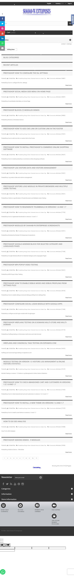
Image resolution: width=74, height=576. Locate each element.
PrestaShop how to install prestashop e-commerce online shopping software (36, 148)
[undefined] (7, 545)
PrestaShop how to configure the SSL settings (25, 73)
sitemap (69, 44)
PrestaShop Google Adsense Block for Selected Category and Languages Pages (32, 245)
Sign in (70, 3)
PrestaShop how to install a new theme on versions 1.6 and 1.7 (33, 403)
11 (36, 458)
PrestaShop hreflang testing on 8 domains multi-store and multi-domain (35, 323)
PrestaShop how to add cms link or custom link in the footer (33, 128)
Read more (68, 85)
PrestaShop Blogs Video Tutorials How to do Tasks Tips (32, 78)
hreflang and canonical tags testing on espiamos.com (29, 343)
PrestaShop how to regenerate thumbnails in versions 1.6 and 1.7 (34, 207)
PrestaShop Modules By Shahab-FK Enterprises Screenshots (31, 225)
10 (32, 458)
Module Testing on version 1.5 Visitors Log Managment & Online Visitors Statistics (34, 362)
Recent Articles (10, 65)
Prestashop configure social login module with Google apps (32, 304)
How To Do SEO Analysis (14, 421)
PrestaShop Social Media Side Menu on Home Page (26, 91)
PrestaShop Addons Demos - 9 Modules (21, 440)
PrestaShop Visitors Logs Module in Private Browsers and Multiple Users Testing (35, 187)
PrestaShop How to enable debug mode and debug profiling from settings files (35, 284)
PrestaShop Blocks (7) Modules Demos (21, 110)
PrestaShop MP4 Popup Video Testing (20, 265)
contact (63, 44)
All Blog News (11, 49)
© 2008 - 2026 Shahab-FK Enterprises (11, 530)
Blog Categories (11, 57)
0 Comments (52, 78)
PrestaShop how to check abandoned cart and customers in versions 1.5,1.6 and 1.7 (36, 383)
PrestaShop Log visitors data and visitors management (29, 168)
